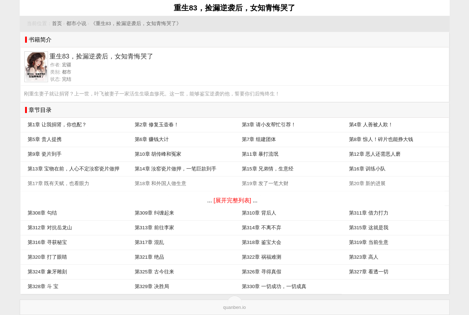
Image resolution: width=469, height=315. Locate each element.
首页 (57, 23)
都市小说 (76, 23)
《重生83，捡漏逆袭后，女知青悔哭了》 (136, 23)
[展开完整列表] (232, 200)
